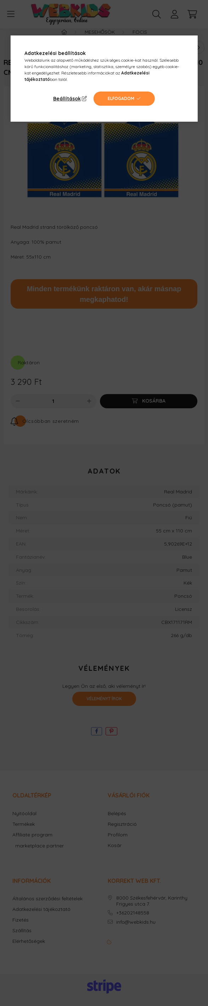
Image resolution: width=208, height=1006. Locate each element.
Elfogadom (121, 98)
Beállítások (67, 98)
